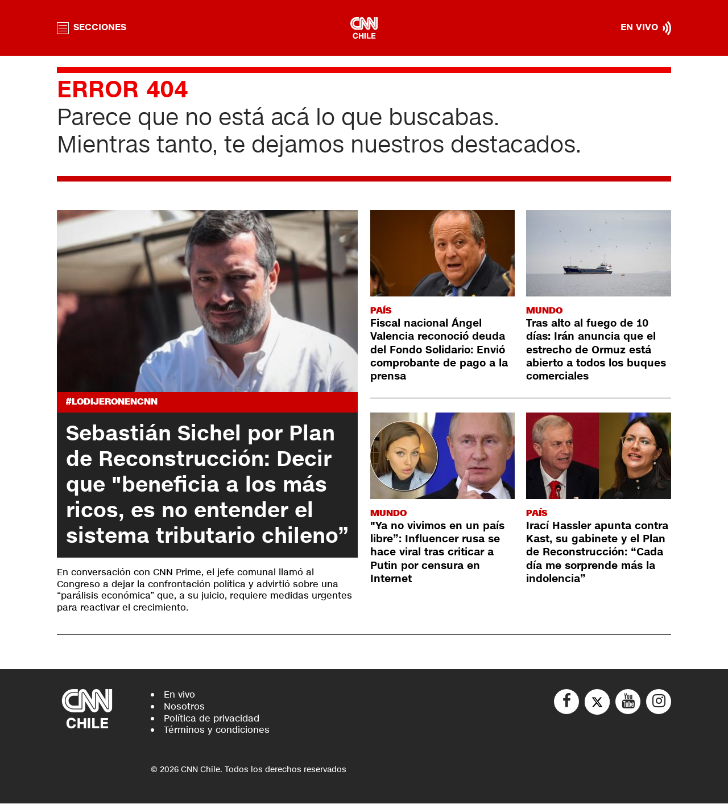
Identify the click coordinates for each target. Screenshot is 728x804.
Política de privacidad (211, 718)
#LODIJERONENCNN (112, 402)
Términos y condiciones (217, 730)
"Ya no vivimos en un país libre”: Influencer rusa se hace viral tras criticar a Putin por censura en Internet (437, 552)
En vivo (179, 694)
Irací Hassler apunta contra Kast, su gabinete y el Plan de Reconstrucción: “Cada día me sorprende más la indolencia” (597, 552)
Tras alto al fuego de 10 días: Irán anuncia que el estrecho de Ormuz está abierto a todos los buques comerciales (596, 350)
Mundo (544, 310)
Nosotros (184, 706)
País (380, 310)
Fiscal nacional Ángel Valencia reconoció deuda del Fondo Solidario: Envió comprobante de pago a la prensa (439, 350)
